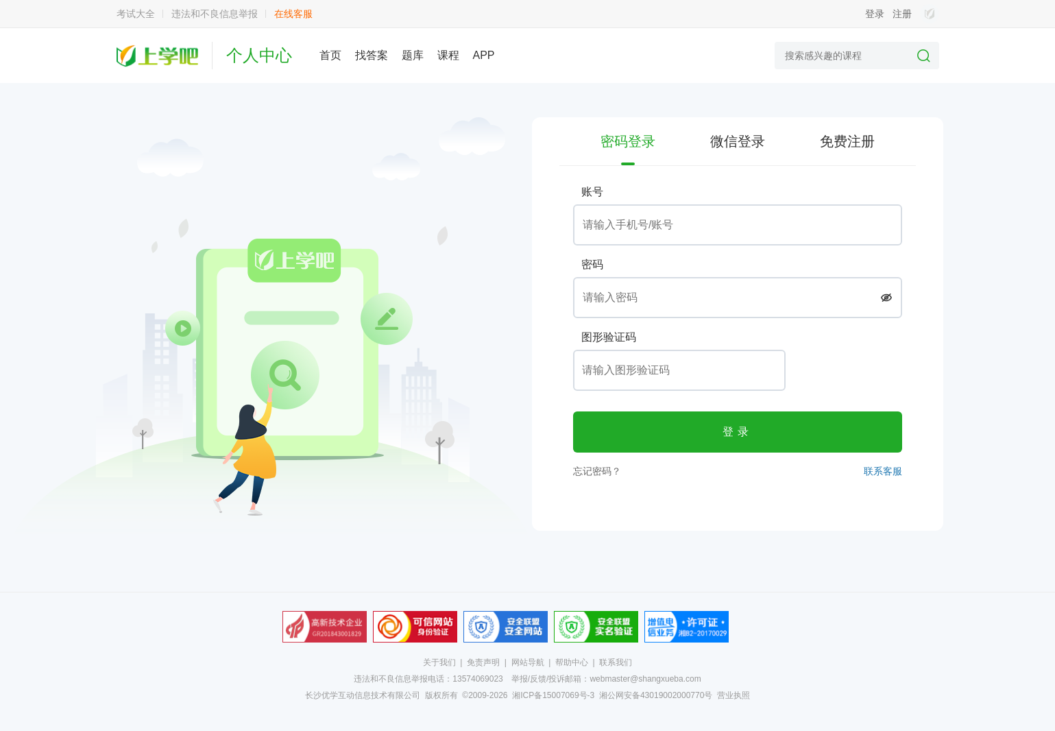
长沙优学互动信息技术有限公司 (362, 695)
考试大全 (136, 13)
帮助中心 (571, 662)
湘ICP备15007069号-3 (553, 695)
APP (484, 55)
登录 (874, 13)
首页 (330, 55)
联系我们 (615, 662)
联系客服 (883, 471)
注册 (902, 13)
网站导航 (527, 662)
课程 (448, 55)
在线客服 (293, 13)
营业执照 (733, 695)
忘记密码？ (597, 471)
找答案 (371, 55)
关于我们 (439, 662)
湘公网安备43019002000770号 (655, 695)
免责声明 (483, 662)
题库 (413, 55)
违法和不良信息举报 (214, 13)
